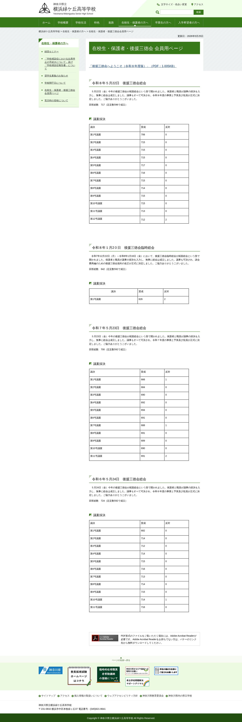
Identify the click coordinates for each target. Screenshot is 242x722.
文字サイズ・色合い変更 (174, 4)
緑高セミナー (52, 51)
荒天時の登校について (56, 100)
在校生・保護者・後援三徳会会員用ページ (60, 92)
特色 (96, 22)
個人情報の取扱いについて (88, 695)
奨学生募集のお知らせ (56, 75)
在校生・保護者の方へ (135, 22)
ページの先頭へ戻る (121, 660)
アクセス (198, 4)
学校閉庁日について (55, 83)
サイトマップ (48, 695)
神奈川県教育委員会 (153, 695)
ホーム (46, 22)
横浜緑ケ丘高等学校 (49, 31)
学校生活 (80, 22)
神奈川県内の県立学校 (180, 695)
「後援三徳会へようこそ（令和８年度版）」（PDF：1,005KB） (132, 66)
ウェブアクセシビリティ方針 (122, 695)
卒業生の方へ (163, 22)
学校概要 (63, 22)
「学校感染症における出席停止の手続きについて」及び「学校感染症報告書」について (60, 63)
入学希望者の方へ (189, 22)
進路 (111, 22)
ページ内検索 (158, 12)
